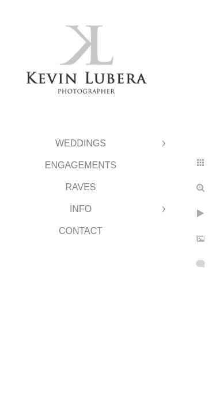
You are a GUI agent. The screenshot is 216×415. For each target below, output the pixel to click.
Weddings (80, 143)
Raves (80, 187)
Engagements (80, 165)
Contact (81, 231)
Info (81, 209)
